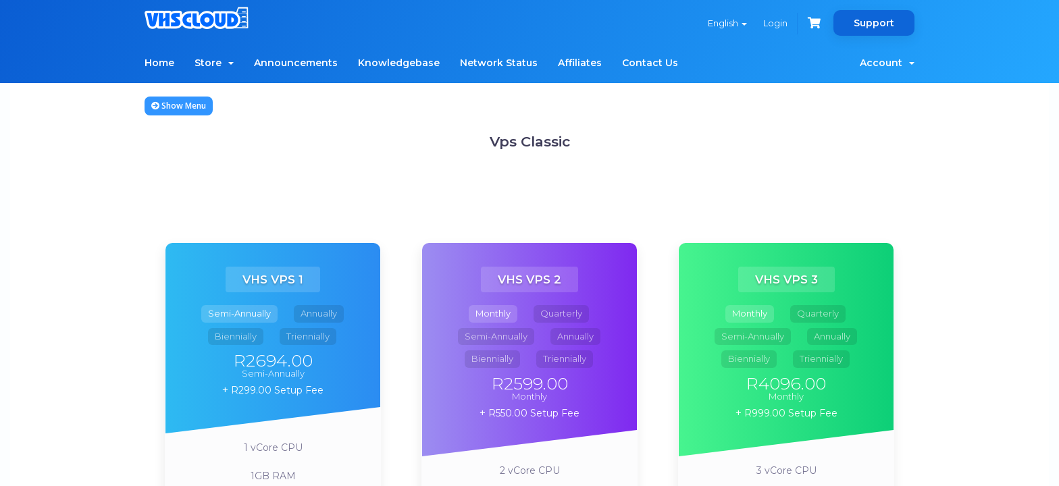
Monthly (493, 313)
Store (214, 63)
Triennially (308, 336)
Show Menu (178, 105)
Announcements (296, 63)
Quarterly (561, 313)
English (727, 23)
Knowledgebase (399, 63)
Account (887, 63)
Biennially (236, 336)
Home (159, 63)
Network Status (499, 63)
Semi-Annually (239, 313)
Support (874, 23)
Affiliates (580, 63)
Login (775, 23)
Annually (319, 313)
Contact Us (650, 63)
